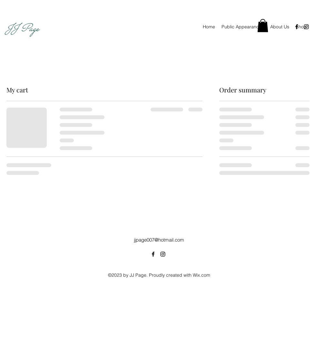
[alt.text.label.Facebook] (296, 27)
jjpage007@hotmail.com (159, 240)
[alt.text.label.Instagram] (306, 27)
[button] (262, 25)
